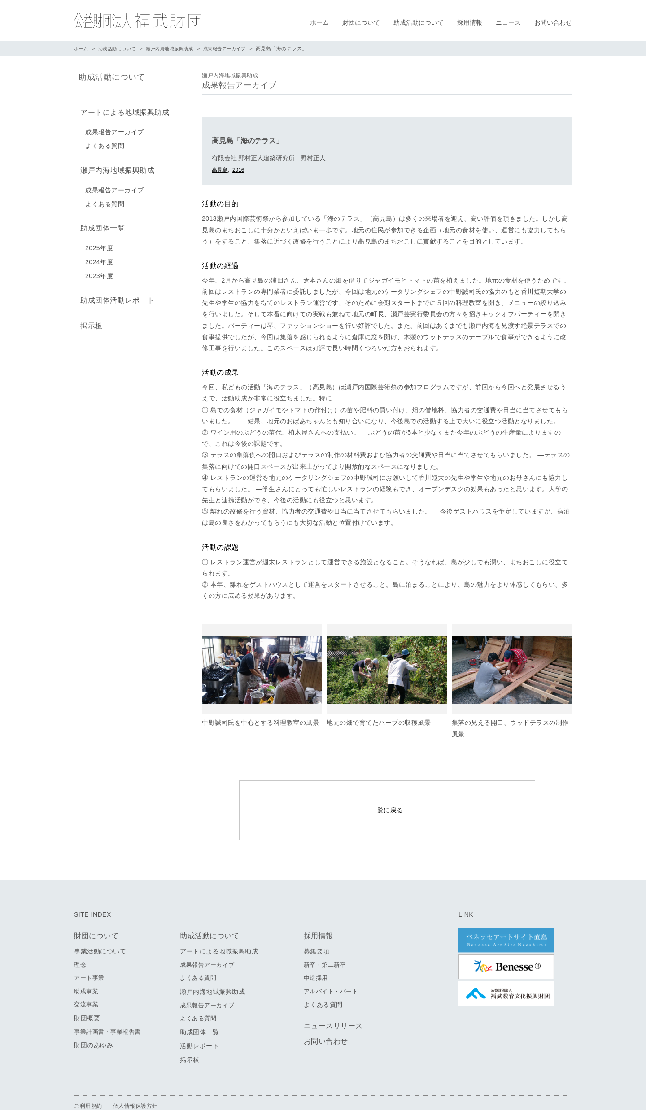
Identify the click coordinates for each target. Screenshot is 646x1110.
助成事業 (86, 968)
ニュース (508, 22)
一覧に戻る (387, 798)
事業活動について (100, 928)
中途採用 (316, 955)
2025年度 (99, 243)
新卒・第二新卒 (325, 942)
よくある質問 (104, 144)
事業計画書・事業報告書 (107, 1009)
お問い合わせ (553, 22)
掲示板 (90, 319)
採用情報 (469, 22)
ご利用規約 (88, 1083)
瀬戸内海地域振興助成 (176, 48)
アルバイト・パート (331, 968)
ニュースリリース (333, 1003)
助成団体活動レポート (116, 295)
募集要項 (317, 928)
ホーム (319, 22)
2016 (238, 170)
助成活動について (418, 22)
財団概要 (87, 995)
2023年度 (99, 271)
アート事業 (89, 955)
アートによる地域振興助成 (123, 111)
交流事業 (86, 982)
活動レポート (199, 1023)
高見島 (220, 170)
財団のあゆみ (93, 1022)
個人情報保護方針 (135, 1083)
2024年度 (99, 257)
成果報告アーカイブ (236, 48)
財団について (361, 22)
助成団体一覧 (101, 224)
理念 (80, 942)
